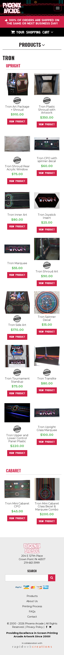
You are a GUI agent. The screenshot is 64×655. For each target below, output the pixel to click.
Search (51, 577)
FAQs (32, 611)
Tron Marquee (17, 263)
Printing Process (32, 606)
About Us (32, 601)
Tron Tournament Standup (17, 380)
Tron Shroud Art (46, 271)
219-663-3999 (32, 562)
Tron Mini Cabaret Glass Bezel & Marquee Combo (47, 506)
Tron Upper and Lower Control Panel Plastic (17, 438)
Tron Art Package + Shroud (17, 108)
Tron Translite (46, 378)
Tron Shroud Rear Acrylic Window (17, 168)
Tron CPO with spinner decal (47, 160)
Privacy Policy (34, 627)
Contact (32, 616)
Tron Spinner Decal (47, 318)
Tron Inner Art (17, 214)
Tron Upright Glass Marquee (47, 428)
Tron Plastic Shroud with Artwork (46, 109)
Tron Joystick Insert (47, 216)
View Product (17, 121)
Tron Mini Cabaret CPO (17, 505)
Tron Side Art (17, 325)
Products (32, 596)
